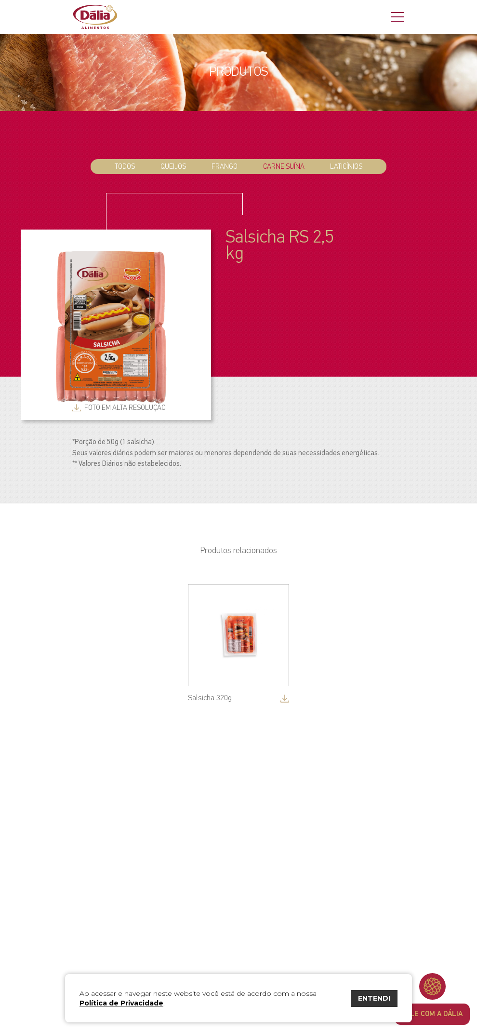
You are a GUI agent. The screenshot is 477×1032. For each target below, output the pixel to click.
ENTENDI (374, 998)
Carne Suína (284, 166)
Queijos (173, 166)
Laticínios (346, 166)
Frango (225, 166)
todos (125, 166)
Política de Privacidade (121, 1003)
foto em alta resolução (125, 407)
